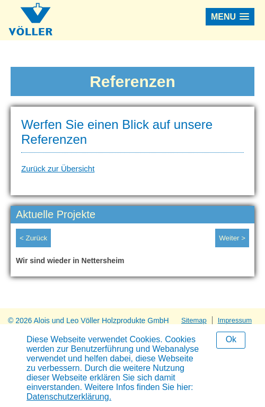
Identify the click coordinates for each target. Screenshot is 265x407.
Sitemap (194, 320)
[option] (132, 263)
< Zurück (33, 238)
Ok (231, 339)
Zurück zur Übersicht (57, 168)
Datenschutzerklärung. (68, 396)
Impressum (235, 320)
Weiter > (232, 238)
